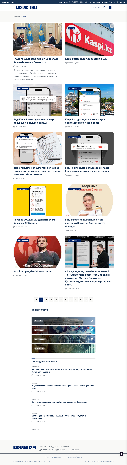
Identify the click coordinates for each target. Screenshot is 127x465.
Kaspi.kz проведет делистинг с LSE (86, 58)
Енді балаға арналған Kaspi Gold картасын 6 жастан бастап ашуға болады (85, 223)
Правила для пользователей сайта (67, 457)
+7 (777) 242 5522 (78, 2)
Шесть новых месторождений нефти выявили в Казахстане (60, 402)
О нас (13, 2)
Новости (22, 28)
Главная (16, 16)
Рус (99, 7)
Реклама (5, 2)
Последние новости (43, 361)
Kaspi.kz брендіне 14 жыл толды (32, 271)
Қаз (94, 7)
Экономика (23, 89)
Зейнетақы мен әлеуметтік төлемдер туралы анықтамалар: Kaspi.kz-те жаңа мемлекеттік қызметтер (37, 171)
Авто (71, 28)
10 (86, 299)
